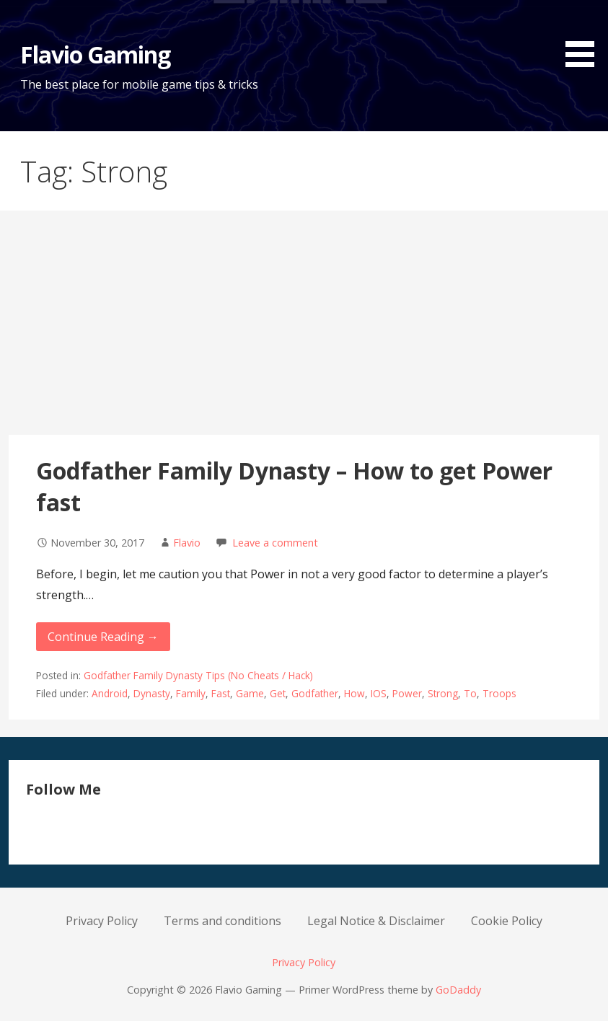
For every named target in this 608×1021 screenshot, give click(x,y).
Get (278, 693)
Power (407, 693)
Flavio (187, 542)
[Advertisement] (304, 327)
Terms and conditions (222, 921)
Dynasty (151, 693)
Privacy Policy (102, 921)
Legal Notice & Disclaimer (376, 921)
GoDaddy (458, 989)
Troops (499, 693)
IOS (379, 693)
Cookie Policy (506, 921)
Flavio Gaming (95, 54)
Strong (443, 693)
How (354, 693)
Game (250, 693)
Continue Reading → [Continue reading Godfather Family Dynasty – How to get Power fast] (103, 637)
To (470, 693)
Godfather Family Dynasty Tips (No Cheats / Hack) (198, 675)
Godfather (314, 693)
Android (110, 693)
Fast (220, 693)
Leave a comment (275, 542)
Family (191, 693)
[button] (585, 36)
